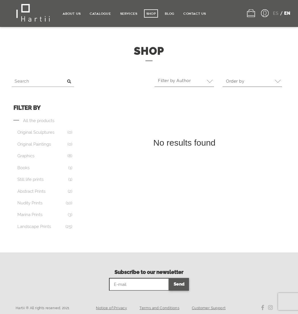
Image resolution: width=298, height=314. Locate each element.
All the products (38, 120)
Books (23, 167)
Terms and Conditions (159, 308)
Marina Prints (29, 214)
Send (179, 284)
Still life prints (30, 179)
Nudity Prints (29, 203)
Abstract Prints (31, 191)
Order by (237, 81)
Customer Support (208, 308)
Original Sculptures (35, 132)
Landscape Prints (34, 226)
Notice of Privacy (111, 308)
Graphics (25, 155)
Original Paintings (34, 144)
